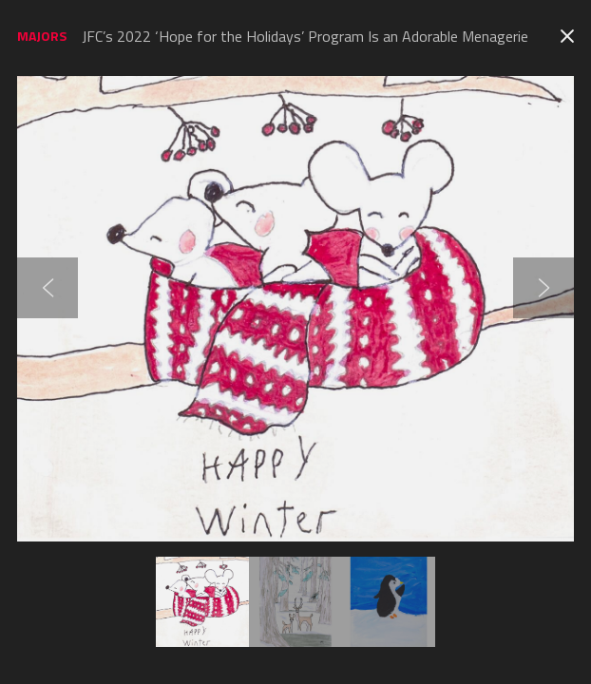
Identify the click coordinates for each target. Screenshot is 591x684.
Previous (47, 287)
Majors (42, 36)
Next (543, 287)
